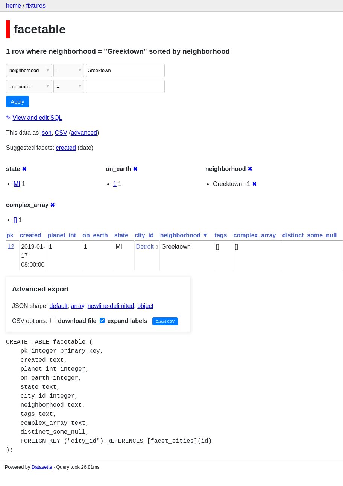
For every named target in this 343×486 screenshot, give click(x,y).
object (145, 306)
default (59, 306)
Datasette (42, 467)
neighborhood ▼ (184, 235)
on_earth (95, 235)
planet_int (62, 235)
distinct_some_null (309, 235)
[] (15, 220)
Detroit (145, 246)
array (77, 306)
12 (11, 246)
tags (221, 235)
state (121, 235)
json (46, 133)
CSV (61, 133)
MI (17, 184)
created (66, 148)
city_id (144, 235)
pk (10, 235)
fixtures (36, 5)
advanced (84, 133)
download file (73, 321)
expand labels (123, 321)
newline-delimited (111, 306)
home (13, 5)
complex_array (255, 235)
